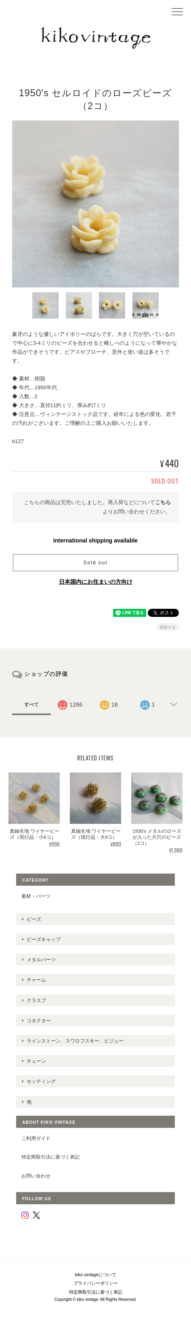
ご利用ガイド (35, 1138)
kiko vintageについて (95, 1274)
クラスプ (36, 1000)
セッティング (41, 1081)
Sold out (95, 563)
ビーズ (34, 919)
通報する (168, 627)
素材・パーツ (35, 896)
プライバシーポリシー (95, 1283)
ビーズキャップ (44, 939)
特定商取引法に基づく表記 (50, 1156)
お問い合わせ (35, 1175)
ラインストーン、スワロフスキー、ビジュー (75, 1040)
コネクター (39, 1020)
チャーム (36, 979)
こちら (163, 502)
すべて (31, 704)
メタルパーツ (41, 959)
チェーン (36, 1061)
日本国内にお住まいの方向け (95, 581)
